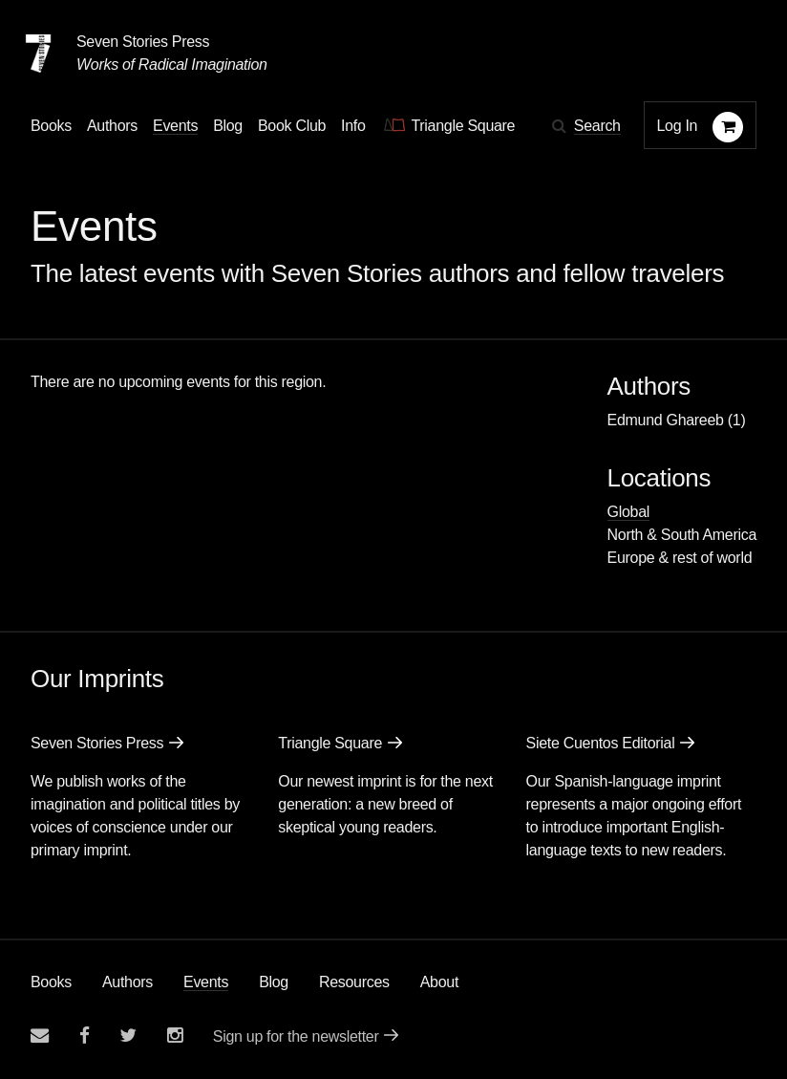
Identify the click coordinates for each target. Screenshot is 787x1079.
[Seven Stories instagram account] (174, 1035)
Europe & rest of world (680, 558)
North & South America (681, 535)
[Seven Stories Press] (38, 53)
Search (597, 126)
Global (628, 512)
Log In (677, 126)
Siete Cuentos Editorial (600, 743)
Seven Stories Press (142, 41)
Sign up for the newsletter (296, 1036)
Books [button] (51, 126)
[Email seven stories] (40, 1035)
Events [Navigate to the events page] (175, 126)
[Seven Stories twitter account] (128, 1035)
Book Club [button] (292, 126)
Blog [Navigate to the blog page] (228, 126)
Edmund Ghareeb (665, 420)
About (439, 982)
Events (205, 982)
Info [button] (353, 126)
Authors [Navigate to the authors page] (112, 126)
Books (51, 982)
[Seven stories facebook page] (84, 1035)
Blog (273, 982)
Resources (354, 982)
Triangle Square (330, 743)
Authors (127, 982)
